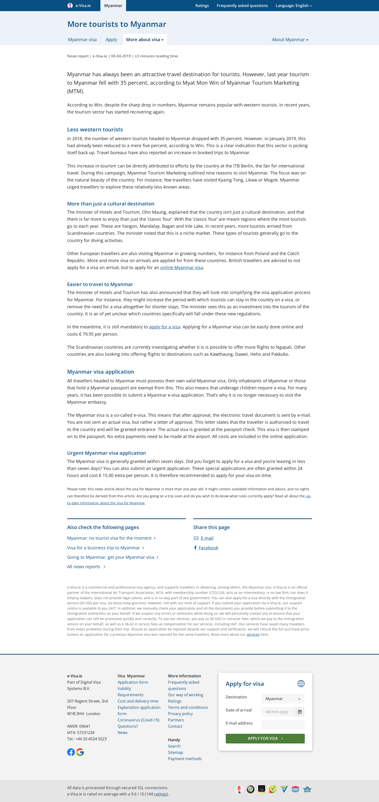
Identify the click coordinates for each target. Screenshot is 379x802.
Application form (133, 682)
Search (174, 746)
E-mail (204, 538)
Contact (175, 726)
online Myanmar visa (181, 267)
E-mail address (239, 723)
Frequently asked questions (242, 5)
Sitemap (175, 752)
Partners (176, 720)
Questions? (128, 726)
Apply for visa (263, 738)
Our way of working (185, 694)
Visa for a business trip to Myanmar (103, 548)
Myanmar (113, 5)
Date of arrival (239, 710)
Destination (236, 697)
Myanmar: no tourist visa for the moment (109, 538)
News (123, 732)
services (253, 634)
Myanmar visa (82, 39)
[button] (283, 699)
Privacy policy (180, 713)
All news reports (84, 566)
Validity (124, 688)
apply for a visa (164, 327)
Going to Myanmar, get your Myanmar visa (110, 557)
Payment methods (185, 758)
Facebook (206, 548)
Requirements (131, 694)
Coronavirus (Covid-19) (138, 720)
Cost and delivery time (138, 701)
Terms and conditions (188, 707)
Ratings (202, 5)
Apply (111, 39)
